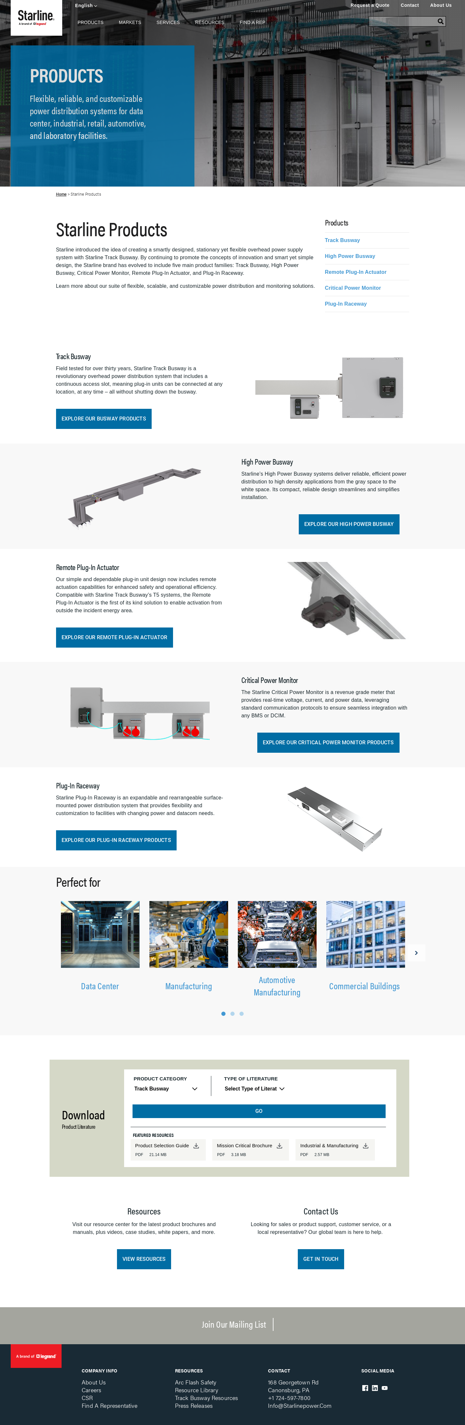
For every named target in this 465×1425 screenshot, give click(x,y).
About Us (441, 5)
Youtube (385, 1388)
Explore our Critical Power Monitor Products (328, 742)
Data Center (100, 985)
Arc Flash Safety (195, 1382)
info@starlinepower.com (299, 1405)
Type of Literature (251, 1078)
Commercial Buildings (365, 985)
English (84, 5)
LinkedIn (375, 1388)
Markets (130, 22)
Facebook (365, 1388)
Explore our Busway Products (104, 419)
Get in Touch (320, 1259)
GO (258, 1111)
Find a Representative (109, 1405)
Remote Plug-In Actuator (356, 272)
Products (91, 22)
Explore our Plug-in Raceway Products (116, 840)
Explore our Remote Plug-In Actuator (115, 637)
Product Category (160, 1078)
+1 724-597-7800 (289, 1398)
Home (61, 194)
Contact (410, 5)
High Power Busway (350, 256)
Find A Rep (252, 22)
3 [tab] (241, 1014)
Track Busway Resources (206, 1398)
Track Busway (342, 240)
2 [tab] (232, 1014)
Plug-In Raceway (346, 304)
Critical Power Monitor (353, 288)
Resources (209, 22)
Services (168, 22)
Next (416, 952)
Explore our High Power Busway (349, 524)
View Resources (144, 1259)
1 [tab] (223, 1014)
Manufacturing (188, 985)
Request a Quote (370, 5)
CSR (87, 1398)
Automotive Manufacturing (277, 985)
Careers (91, 1390)
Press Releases (194, 1405)
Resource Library (196, 1390)
